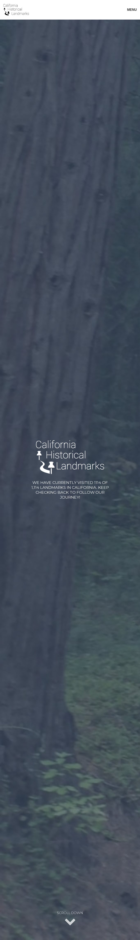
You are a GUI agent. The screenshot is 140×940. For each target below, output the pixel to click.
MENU (132, 9)
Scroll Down (70, 919)
